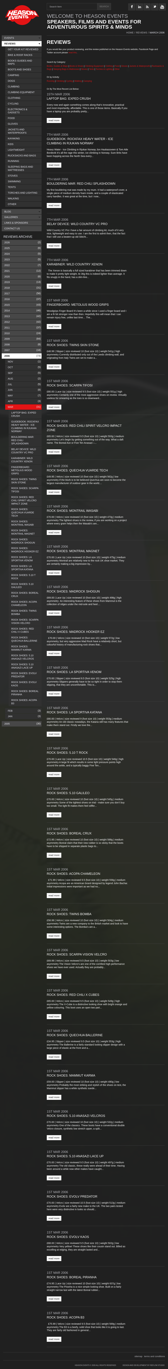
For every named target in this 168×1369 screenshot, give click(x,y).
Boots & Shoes (76, 66)
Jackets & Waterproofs (139, 66)
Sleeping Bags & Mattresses (66, 69)
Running (51, 81)
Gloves (124, 66)
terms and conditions (154, 1356)
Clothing (109, 66)
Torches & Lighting (104, 69)
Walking (78, 81)
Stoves (84, 69)
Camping (87, 81)
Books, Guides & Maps (57, 66)
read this (72, 52)
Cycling (69, 81)
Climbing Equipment (94, 66)
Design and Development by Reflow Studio (144, 1365)
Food (117, 66)
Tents (92, 69)
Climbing (60, 81)
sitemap (139, 1356)
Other (117, 69)
